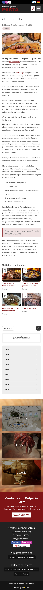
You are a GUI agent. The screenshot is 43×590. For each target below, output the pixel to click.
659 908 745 (25, 535)
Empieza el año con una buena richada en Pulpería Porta (10, 310)
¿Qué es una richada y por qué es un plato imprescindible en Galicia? (30, 285)
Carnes (6, 28)
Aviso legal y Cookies (16, 584)
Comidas (30, 557)
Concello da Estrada (30, 569)
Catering (12, 557)
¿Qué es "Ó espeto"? (30, 308)
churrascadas (14, 61)
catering (19, 72)
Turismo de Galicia (12, 569)
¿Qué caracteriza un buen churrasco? (9, 285)
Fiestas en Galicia (21, 574)
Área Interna (29, 584)
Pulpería (21, 557)
